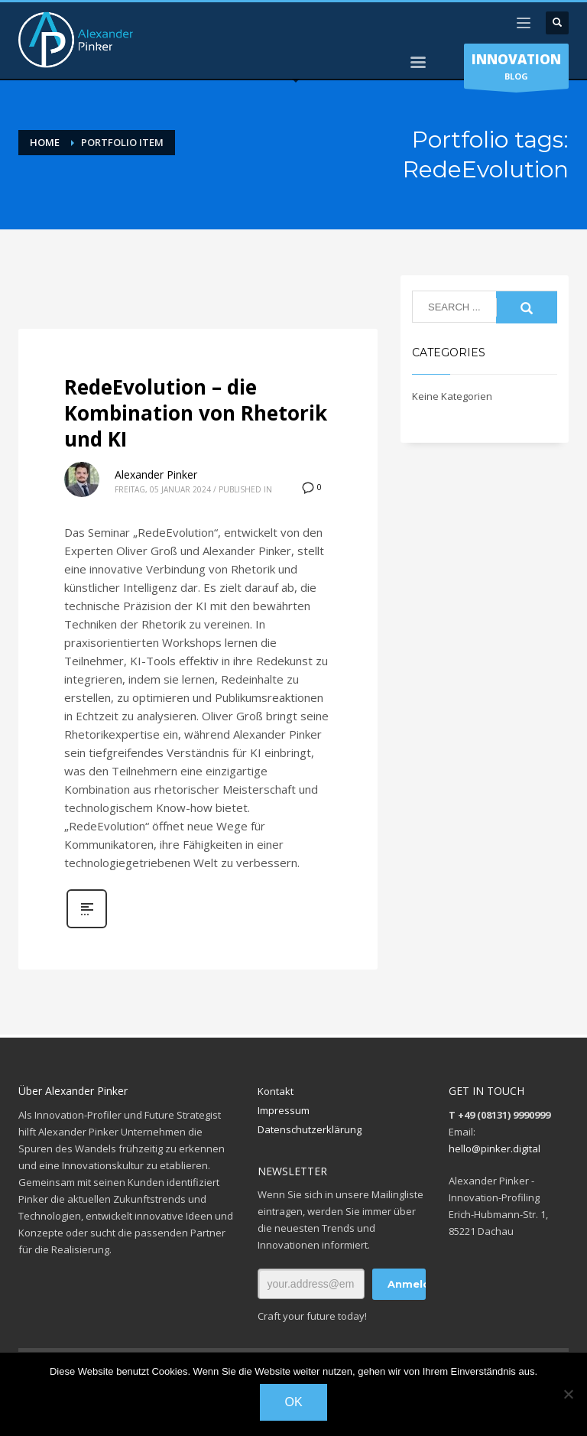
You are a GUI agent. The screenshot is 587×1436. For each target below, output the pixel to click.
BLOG (516, 69)
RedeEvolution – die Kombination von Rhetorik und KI (195, 413)
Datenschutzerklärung (310, 1129)
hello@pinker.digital (494, 1148)
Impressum (284, 1110)
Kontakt (276, 1091)
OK (293, 1401)
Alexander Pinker (156, 474)
